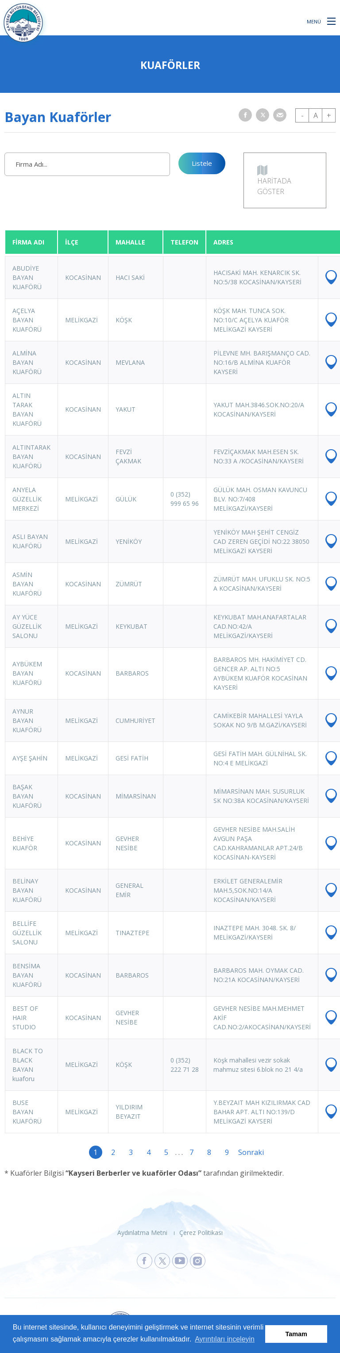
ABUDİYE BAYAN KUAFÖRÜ (27, 277)
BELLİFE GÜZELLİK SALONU (27, 932)
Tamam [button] (296, 1334)
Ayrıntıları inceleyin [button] (225, 1339)
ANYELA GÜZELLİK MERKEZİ (27, 498)
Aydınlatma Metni (142, 1232)
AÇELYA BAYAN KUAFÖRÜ (27, 319)
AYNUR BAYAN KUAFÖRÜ (27, 720)
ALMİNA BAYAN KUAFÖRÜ (27, 362)
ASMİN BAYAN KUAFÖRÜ (27, 583)
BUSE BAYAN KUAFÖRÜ (27, 1111)
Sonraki (244, 1152)
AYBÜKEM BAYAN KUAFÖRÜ (27, 673)
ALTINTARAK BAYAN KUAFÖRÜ (31, 456)
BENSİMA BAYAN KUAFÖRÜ (27, 975)
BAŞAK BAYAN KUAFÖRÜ (27, 796)
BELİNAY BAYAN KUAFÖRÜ (27, 890)
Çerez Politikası (201, 1232)
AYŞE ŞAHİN (29, 758)
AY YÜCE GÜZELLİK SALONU (27, 626)
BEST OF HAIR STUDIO (25, 1017)
